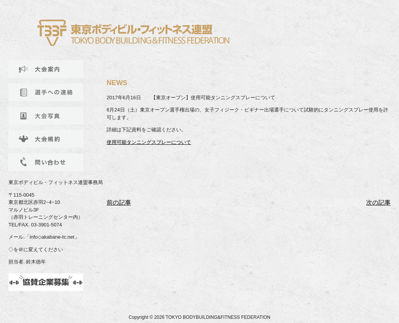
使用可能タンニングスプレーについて (149, 142)
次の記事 (378, 202)
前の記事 (119, 202)
